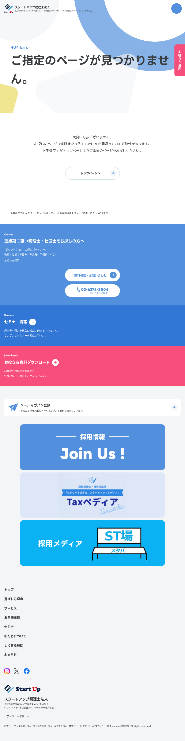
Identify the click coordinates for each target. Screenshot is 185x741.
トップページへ (98, 173)
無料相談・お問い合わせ (95, 275)
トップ (9, 589)
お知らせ (10, 654)
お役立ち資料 (179, 60)
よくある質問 (11, 261)
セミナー (10, 626)
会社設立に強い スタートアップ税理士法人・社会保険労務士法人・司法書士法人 (53, 213)
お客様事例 (12, 617)
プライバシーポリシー (16, 716)
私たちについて (15, 636)
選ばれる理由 (13, 599)
